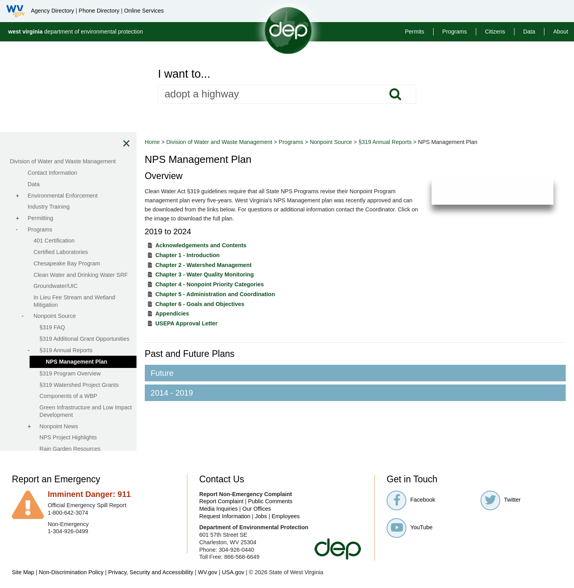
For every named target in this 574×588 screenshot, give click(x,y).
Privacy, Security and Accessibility (150, 572)
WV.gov (207, 572)
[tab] (356, 373)
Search (395, 94)
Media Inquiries (218, 509)
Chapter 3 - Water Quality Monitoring (206, 274)
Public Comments (270, 501)
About (560, 31)
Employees (286, 516)
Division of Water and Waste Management (221, 142)
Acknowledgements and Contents (202, 245)
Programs (454, 31)
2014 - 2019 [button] (173, 392)
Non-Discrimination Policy (71, 572)
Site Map (23, 572)
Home (153, 142)
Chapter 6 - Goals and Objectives (201, 304)
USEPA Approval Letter (188, 323)
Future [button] (163, 373)
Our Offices (256, 509)
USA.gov (233, 572)
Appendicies (174, 313)
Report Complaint (221, 501)
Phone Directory (99, 10)
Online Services (144, 10)
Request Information (225, 516)
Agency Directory (52, 10)
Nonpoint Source (332, 142)
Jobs (261, 516)
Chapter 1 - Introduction (189, 255)
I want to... (184, 74)
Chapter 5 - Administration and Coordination (217, 294)
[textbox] (287, 94)
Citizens (495, 31)
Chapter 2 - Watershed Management (205, 265)
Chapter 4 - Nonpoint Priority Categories (211, 284)
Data (529, 31)
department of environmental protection (75, 31)
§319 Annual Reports (386, 142)
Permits (414, 31)
